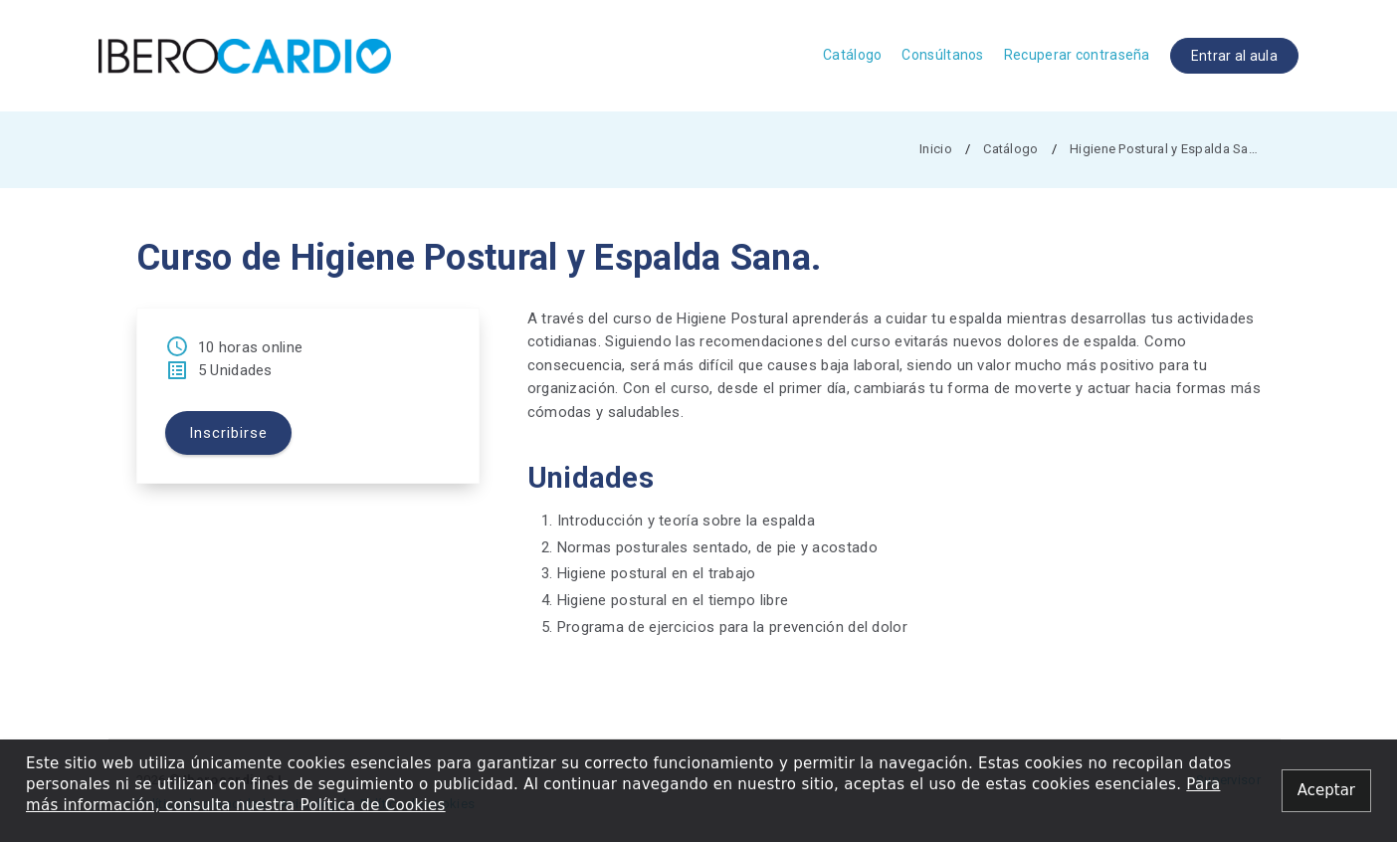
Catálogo (852, 55)
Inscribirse (228, 433)
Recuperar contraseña (1077, 55)
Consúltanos (942, 55)
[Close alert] (1326, 790)
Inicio (935, 148)
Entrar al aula (1234, 56)
